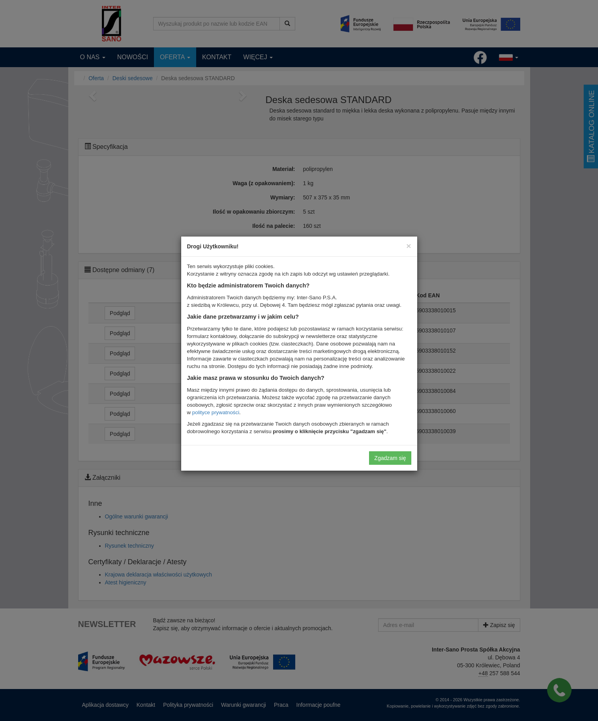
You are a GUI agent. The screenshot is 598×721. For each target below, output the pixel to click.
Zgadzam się (390, 458)
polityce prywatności (215, 412)
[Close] (408, 246)
